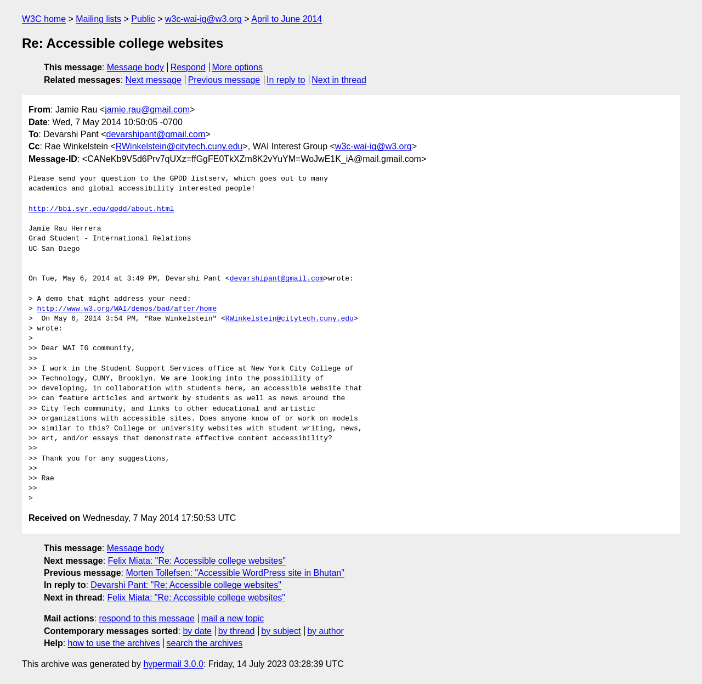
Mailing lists (98, 19)
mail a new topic (232, 618)
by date (197, 631)
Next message (154, 80)
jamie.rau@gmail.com (147, 109)
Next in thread (339, 80)
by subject (281, 631)
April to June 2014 (286, 19)
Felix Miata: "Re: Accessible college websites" (197, 560)
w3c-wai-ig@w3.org (203, 19)
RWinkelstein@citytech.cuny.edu (179, 146)
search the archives (205, 643)
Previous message (224, 80)
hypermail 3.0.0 (173, 664)
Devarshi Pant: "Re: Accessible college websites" (185, 585)
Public (143, 19)
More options (237, 67)
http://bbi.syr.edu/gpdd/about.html (101, 209)
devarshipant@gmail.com (156, 134)
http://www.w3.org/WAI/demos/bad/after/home (127, 309)
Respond (188, 67)
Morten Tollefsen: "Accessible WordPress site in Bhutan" (235, 573)
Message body (135, 67)
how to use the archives (114, 643)
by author (325, 631)
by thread (236, 631)
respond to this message (146, 618)
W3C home (44, 19)
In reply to (286, 80)
